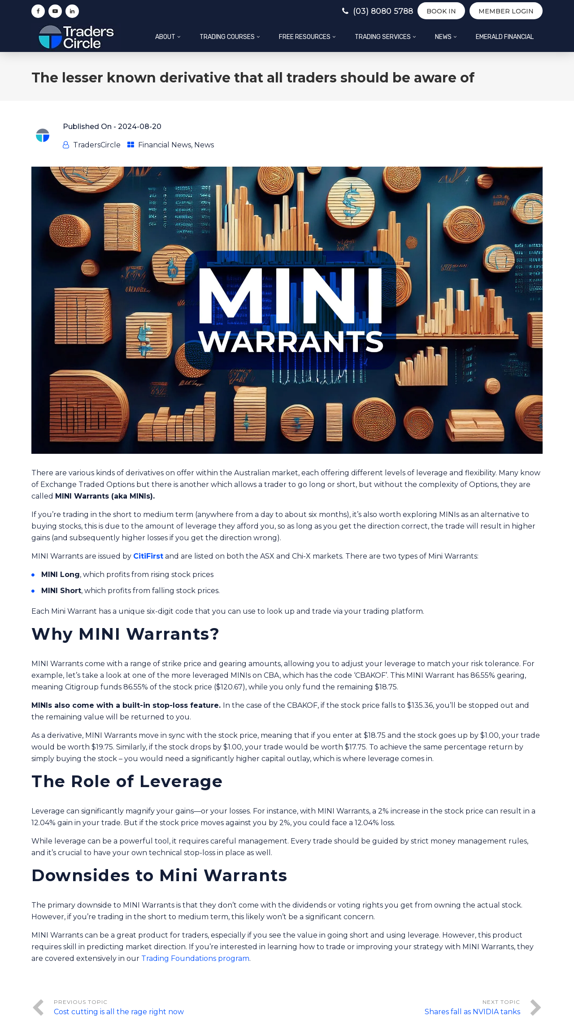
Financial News (164, 145)
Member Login (506, 11)
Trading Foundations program (195, 958)
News (443, 37)
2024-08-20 (139, 126)
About (165, 37)
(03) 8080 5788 (373, 11)
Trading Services (383, 37)
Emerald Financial (505, 37)
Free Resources (304, 37)
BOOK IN (441, 11)
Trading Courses (227, 37)
